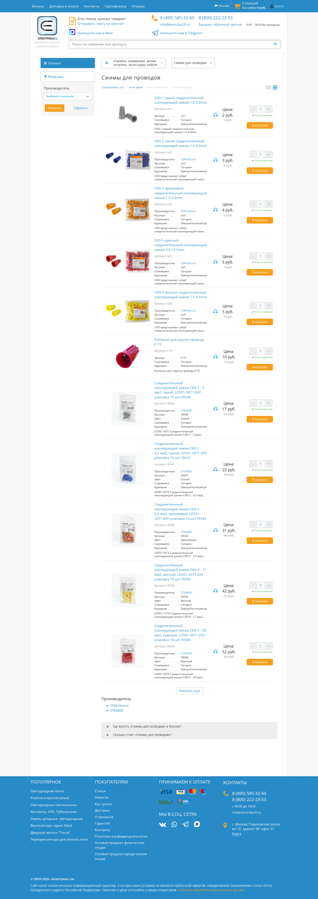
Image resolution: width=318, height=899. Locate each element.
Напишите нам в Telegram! (181, 33)
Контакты (102, 830)
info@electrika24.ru (175, 24)
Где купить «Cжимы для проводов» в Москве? (147, 726)
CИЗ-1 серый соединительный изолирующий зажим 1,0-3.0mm (180, 100)
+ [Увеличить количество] (269, 109)
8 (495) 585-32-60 (177, 18)
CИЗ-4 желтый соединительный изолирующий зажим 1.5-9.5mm (180, 294)
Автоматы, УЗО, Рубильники (54, 811)
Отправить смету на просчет (101, 23)
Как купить (103, 804)
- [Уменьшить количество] (253, 109)
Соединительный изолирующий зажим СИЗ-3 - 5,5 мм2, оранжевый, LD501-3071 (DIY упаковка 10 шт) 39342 (180, 511)
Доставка (102, 810)
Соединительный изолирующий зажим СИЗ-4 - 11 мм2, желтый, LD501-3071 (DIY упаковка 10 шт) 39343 (180, 572)
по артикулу (182, 87)
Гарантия (102, 823)
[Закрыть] (162, 63)
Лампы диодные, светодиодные (57, 818)
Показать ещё (189, 691)
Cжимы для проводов (190, 63)
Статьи (100, 791)
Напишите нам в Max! (95, 33)
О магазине (104, 817)
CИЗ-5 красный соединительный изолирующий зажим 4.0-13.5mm (180, 245)
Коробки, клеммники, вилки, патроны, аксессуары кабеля (135, 63)
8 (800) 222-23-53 (216, 18)
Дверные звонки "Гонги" (50, 832)
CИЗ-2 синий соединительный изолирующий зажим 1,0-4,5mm (180, 143)
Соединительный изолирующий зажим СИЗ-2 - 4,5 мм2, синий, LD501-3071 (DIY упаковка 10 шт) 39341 (180, 450)
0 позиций (254, 5)
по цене (135, 87)
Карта (236, 833)
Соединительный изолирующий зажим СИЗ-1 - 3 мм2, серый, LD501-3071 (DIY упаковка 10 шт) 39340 (179, 390)
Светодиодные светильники (54, 805)
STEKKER (186, 410)
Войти (279, 6)
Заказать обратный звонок (220, 24)
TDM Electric (188, 159)
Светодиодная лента (47, 791)
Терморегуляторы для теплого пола (59, 839)
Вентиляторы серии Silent (51, 825)
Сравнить (216, 115)
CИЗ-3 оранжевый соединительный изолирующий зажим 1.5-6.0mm (180, 193)
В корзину (259, 125)
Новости (101, 797)
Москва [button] (222, 6)
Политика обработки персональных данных (211, 890)
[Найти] (276, 44)
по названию (158, 87)
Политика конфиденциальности (121, 836)
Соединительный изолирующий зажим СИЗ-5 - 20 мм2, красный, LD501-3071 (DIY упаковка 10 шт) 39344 (180, 632)
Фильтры (53, 76)
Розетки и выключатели (50, 798)
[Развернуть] (107, 63)
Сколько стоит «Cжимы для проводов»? (142, 735)
